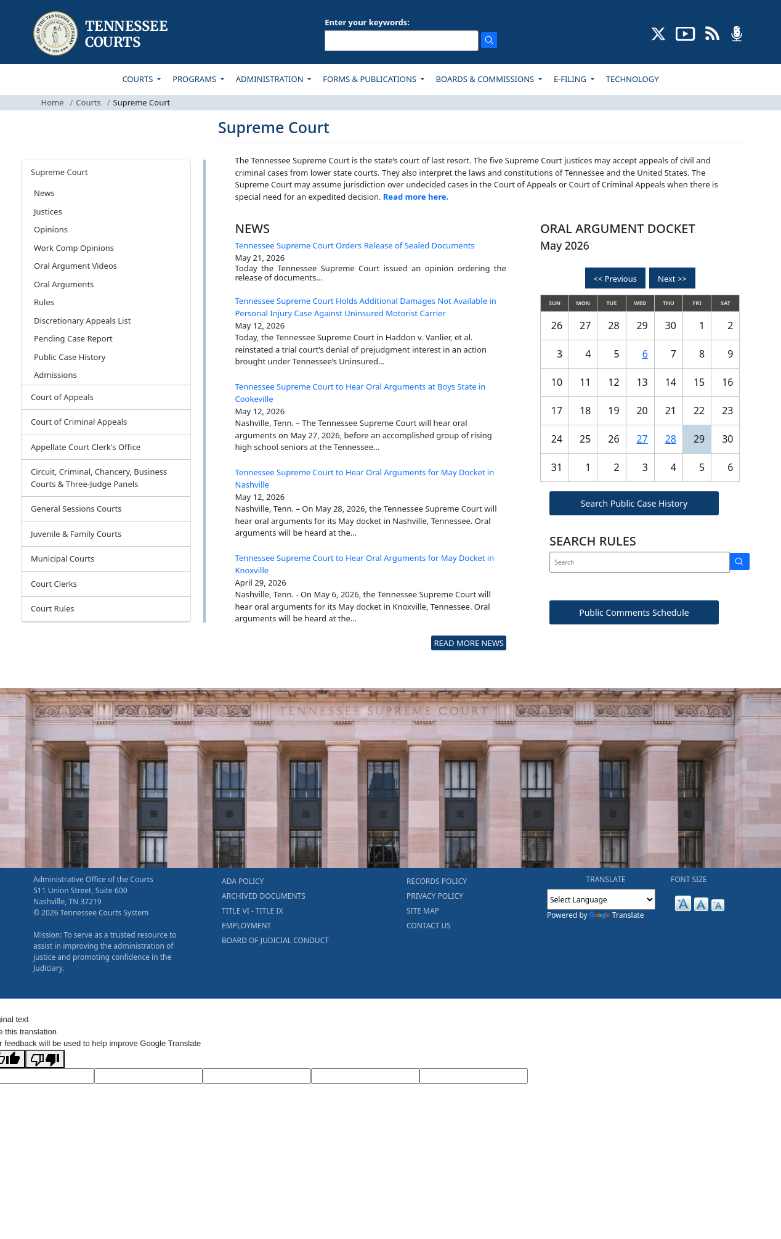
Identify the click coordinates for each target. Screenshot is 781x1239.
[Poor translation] (45, 1059)
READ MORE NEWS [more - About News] (468, 642)
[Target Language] (148, 1076)
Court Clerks (54, 583)
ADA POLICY (243, 881)
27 (641, 439)
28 (670, 439)
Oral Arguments (64, 284)
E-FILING (571, 78)
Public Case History (69, 356)
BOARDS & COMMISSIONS (486, 78)
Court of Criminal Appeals (79, 421)
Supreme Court (59, 172)
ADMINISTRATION (271, 78)
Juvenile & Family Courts (76, 533)
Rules (44, 302)
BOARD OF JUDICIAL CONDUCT (275, 940)
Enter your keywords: (367, 22)
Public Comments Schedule (634, 612)
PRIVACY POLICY (435, 896)
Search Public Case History (634, 503)
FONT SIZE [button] (689, 879)
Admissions (55, 374)
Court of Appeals (62, 397)
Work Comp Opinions (74, 247)
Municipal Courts (62, 558)
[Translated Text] (365, 1076)
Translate (616, 915)
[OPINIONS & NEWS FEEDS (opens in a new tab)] (712, 32)
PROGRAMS (195, 78)
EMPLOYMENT (246, 925)
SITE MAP (423, 911)
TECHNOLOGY (632, 78)
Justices (48, 211)
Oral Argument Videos (75, 265)
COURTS (138, 78)
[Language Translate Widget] (601, 899)
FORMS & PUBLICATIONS (370, 78)
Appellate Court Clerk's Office (85, 446)
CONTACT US (429, 925)
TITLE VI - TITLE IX (252, 911)
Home (52, 102)
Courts (88, 102)
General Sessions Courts (76, 508)
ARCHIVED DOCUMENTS (264, 896)
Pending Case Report (73, 338)
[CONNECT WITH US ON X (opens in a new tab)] (658, 32)
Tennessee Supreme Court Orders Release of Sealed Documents (355, 245)
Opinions (51, 229)
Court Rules (53, 608)
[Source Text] (257, 1076)
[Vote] (473, 1076)
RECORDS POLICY (437, 881)
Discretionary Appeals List (82, 320)
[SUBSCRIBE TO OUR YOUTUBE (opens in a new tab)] (685, 32)
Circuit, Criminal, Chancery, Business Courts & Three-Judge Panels (99, 477)
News (44, 192)
